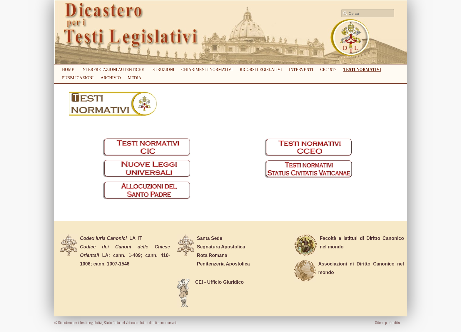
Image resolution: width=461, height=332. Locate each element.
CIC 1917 (328, 69)
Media (134, 78)
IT (140, 238)
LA (108, 238)
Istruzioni (162, 69)
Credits (394, 322)
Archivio (111, 78)
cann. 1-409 (127, 255)
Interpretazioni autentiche (112, 69)
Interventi (301, 69)
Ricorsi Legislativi (261, 69)
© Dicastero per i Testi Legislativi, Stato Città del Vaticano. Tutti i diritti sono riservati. (116, 322)
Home (68, 69)
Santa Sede (209, 238)
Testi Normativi (362, 69)
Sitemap (381, 322)
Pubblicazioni (77, 78)
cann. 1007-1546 (111, 263)
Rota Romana (212, 255)
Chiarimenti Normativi (207, 69)
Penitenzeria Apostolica (223, 263)
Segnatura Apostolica (221, 246)
